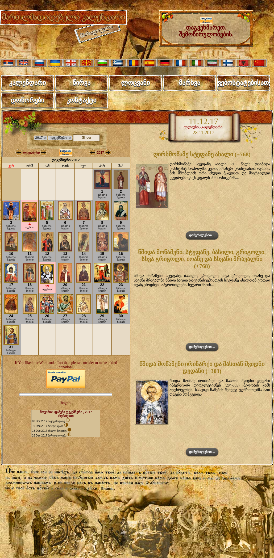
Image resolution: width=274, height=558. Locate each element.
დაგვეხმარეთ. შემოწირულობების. (206, 28)
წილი (65, 403)
